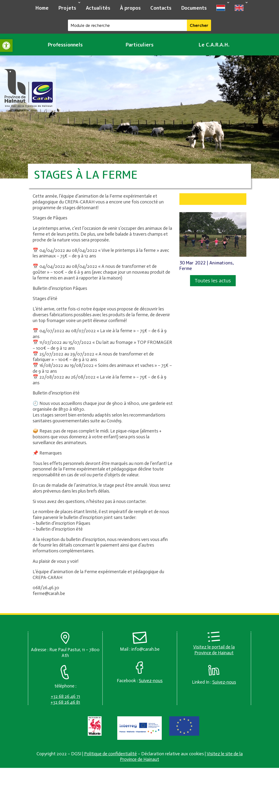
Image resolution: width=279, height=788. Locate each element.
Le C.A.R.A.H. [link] (213, 44)
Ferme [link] (185, 268)
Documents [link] (194, 7)
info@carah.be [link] (145, 649)
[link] (6, 45)
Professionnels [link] (65, 44)
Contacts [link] (160, 7)
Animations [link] (221, 263)
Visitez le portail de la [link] (214, 647)
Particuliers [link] (139, 44)
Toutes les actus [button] (213, 280)
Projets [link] (67, 7)
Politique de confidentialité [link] (110, 754)
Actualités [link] (98, 7)
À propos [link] (130, 7)
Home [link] (42, 7)
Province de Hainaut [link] (214, 653)
